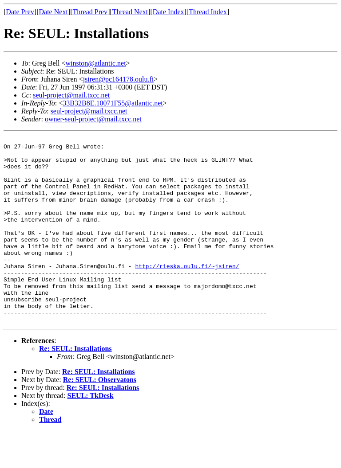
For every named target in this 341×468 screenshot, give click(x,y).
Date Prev (20, 12)
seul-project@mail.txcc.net (71, 95)
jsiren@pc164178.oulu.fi (118, 79)
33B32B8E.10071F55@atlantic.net (113, 103)
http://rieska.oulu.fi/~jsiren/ (187, 292)
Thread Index (208, 12)
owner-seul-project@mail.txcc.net (93, 119)
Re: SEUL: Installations (75, 386)
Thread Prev (89, 12)
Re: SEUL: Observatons (99, 417)
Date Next (53, 12)
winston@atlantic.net (96, 63)
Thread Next (130, 12)
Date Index (168, 12)
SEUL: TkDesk (90, 433)
